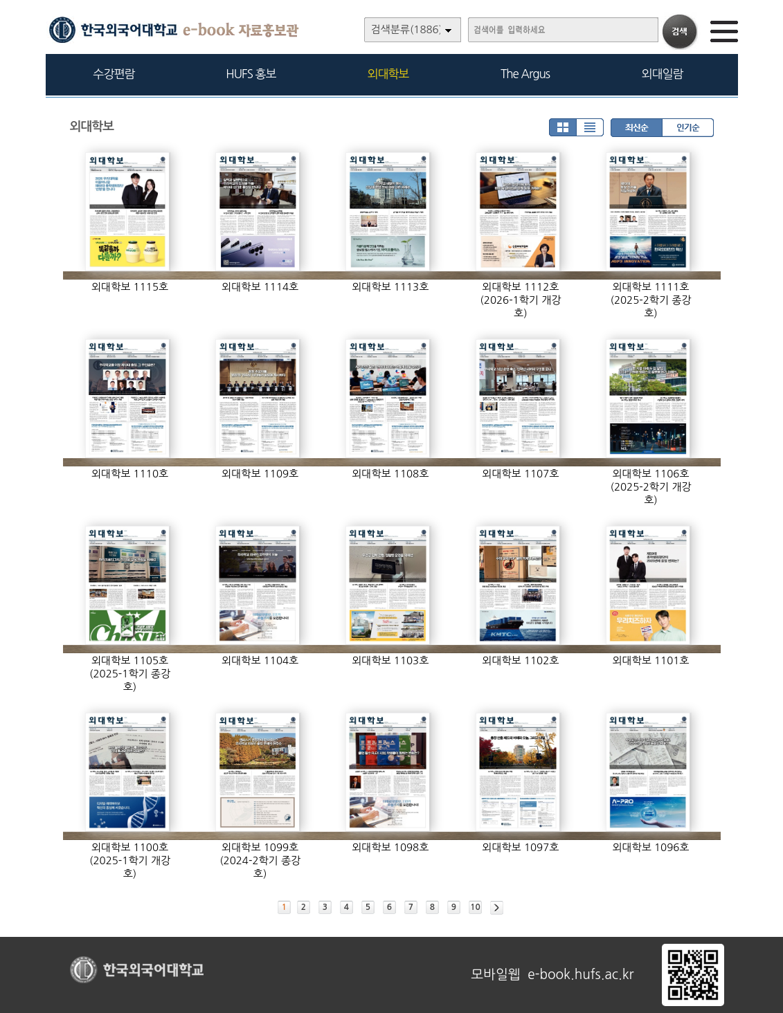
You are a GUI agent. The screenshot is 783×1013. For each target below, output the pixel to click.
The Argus (525, 74)
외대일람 (662, 74)
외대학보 (388, 74)
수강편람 (114, 74)
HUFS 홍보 (251, 74)
